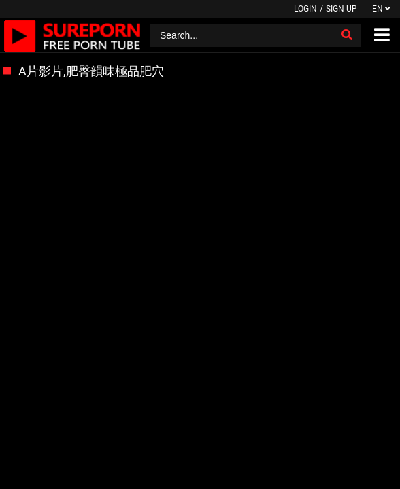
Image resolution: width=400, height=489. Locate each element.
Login (305, 9)
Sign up (341, 9)
